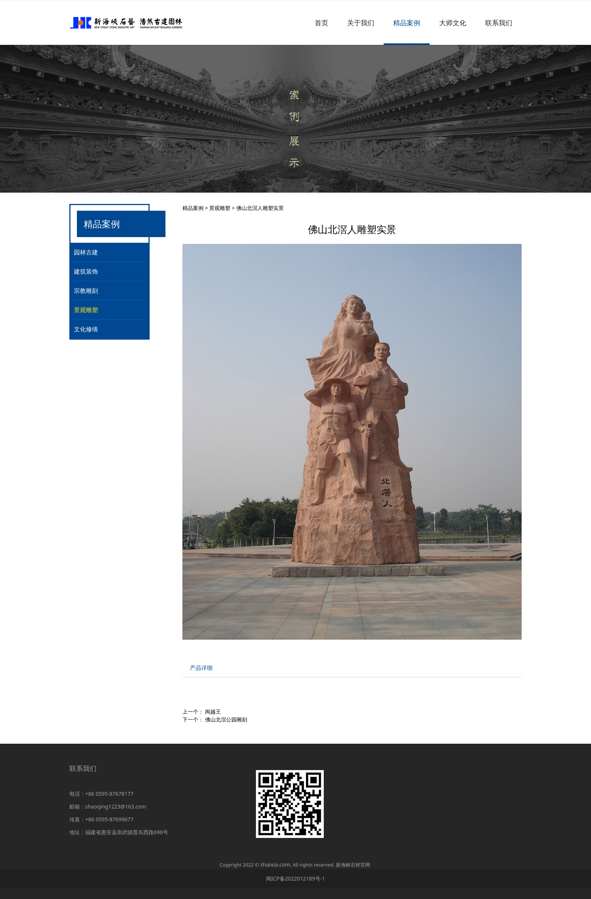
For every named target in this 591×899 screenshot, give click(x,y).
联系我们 (498, 22)
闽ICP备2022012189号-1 (295, 878)
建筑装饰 (86, 271)
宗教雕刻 (86, 290)
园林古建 (86, 252)
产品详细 (201, 668)
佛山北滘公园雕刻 (226, 719)
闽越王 (213, 711)
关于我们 (360, 22)
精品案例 (406, 22)
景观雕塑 (86, 310)
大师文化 (452, 22)
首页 (321, 22)
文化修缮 (86, 329)
